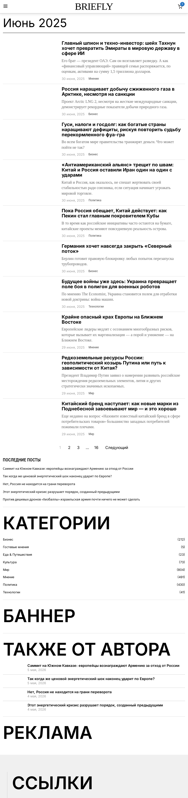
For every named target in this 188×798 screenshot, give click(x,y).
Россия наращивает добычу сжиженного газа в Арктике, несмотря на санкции (118, 92)
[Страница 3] (78, 447)
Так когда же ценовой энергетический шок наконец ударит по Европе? (57, 476)
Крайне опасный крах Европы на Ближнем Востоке (112, 320)
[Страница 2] (69, 447)
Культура (10, 562)
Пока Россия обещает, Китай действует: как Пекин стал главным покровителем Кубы (114, 213)
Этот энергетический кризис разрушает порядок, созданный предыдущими (61, 491)
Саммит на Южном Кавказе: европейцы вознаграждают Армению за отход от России (68, 468)
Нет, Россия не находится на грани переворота (39, 484)
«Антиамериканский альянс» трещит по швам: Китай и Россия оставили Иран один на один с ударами (118, 170)
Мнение (94, 78)
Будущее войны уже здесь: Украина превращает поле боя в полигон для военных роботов (119, 284)
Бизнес (93, 114)
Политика (95, 200)
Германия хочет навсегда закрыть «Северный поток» (117, 249)
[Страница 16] (96, 447)
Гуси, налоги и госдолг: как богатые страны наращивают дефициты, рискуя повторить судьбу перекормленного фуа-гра (121, 130)
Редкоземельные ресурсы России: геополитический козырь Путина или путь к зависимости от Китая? (114, 363)
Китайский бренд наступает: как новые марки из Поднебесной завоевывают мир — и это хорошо (120, 406)
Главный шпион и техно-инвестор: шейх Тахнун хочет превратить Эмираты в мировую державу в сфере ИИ (121, 48)
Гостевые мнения (16, 547)
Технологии (96, 306)
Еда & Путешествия (17, 554)
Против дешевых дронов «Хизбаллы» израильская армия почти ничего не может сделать (71, 499)
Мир (91, 393)
